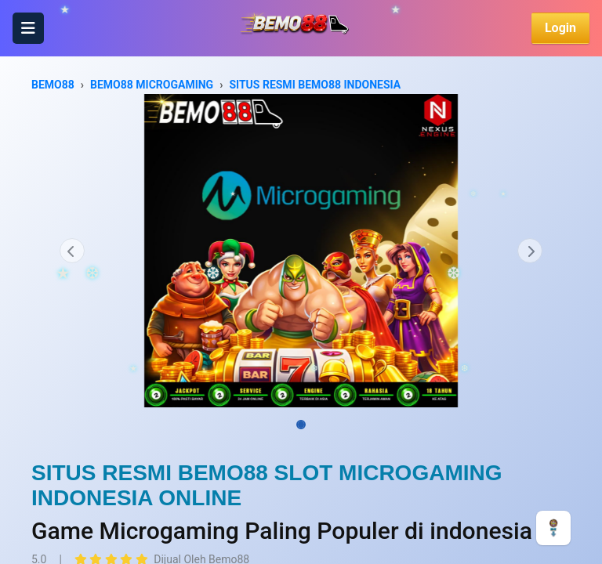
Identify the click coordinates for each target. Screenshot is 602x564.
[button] (71, 250)
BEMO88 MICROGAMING (151, 84)
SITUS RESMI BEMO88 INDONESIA (315, 84)
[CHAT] (553, 527)
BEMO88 (52, 84)
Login (560, 27)
